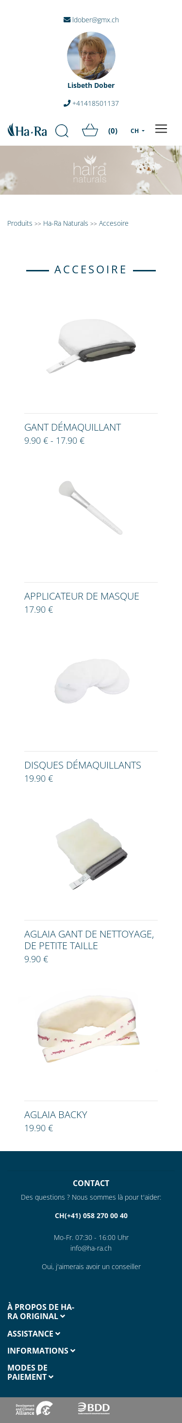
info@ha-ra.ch (91, 1248)
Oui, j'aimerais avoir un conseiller (91, 1266)
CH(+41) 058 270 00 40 (91, 1215)
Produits (20, 223)
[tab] (45, 1312)
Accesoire (114, 223)
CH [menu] (135, 131)
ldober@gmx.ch (91, 19)
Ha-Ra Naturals (66, 223)
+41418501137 (91, 103)
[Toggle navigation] (161, 128)
